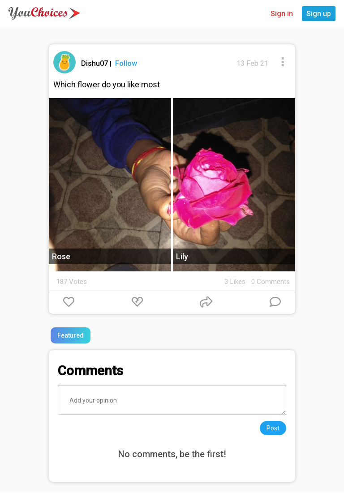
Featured (70, 335)
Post (273, 428)
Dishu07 (95, 63)
